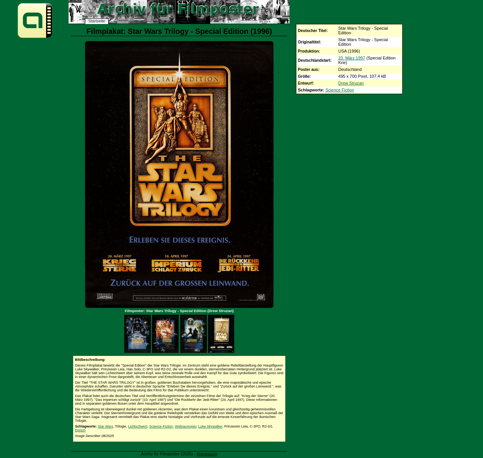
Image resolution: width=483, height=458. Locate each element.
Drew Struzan (351, 83)
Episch (80, 430)
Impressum (207, 454)
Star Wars (105, 426)
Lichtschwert (137, 426)
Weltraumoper (185, 426)
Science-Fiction (161, 426)
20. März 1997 (351, 58)
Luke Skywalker (210, 426)
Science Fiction (339, 90)
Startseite (96, 21)
